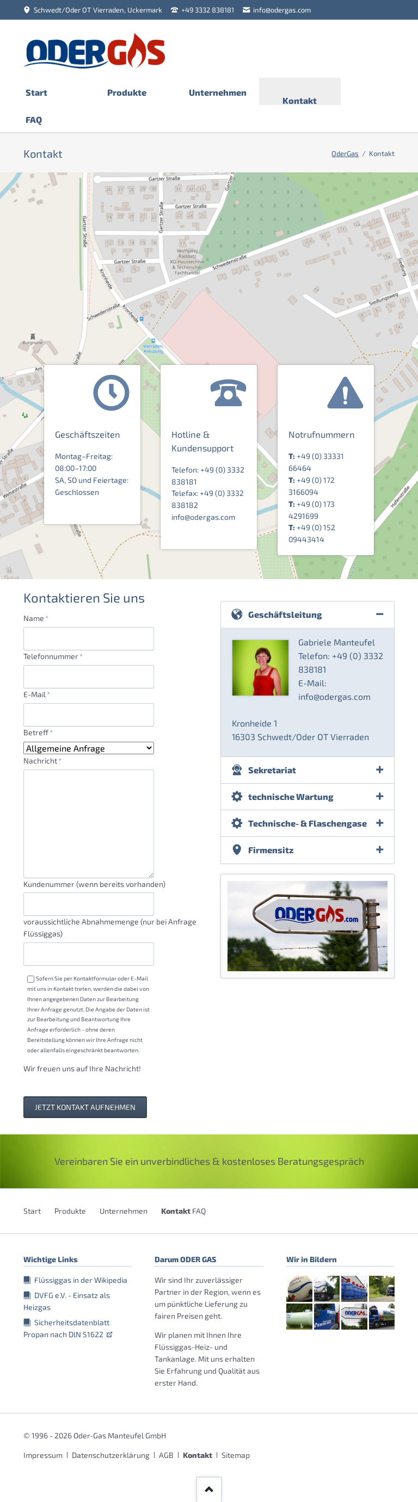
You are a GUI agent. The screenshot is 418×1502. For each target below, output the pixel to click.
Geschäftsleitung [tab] (285, 614)
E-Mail (40, 693)
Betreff (40, 732)
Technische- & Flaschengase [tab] (307, 823)
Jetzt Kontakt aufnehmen (85, 1107)
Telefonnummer (53, 655)
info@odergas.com (203, 517)
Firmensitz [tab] (271, 850)
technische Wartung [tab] (291, 796)
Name (40, 617)
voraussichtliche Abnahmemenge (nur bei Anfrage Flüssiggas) (109, 927)
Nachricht (42, 760)
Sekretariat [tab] (272, 770)
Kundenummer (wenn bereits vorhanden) (94, 884)
